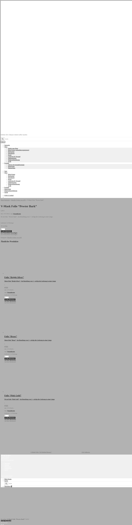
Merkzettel (11, 151)
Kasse (9, 155)
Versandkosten (17, 213)
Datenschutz (11, 168)
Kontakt (6, 163)
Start (5, 171)
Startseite (7, 145)
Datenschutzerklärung (10, 191)
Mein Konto (11, 174)
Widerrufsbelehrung (14, 160)
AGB (9, 161)
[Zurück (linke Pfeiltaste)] (1, 524)
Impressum (11, 166)
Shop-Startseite (5, 200)
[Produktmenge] (3, 229)
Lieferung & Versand (14, 156)
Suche (6, 192)
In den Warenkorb (6, 231)
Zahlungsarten (12, 158)
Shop (5, 147)
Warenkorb (11, 153)
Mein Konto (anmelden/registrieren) (18, 150)
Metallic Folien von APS (18, 200)
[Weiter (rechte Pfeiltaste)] (3, 524)
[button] (9, 233)
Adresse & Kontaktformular (16, 165)
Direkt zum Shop (13, 148)
